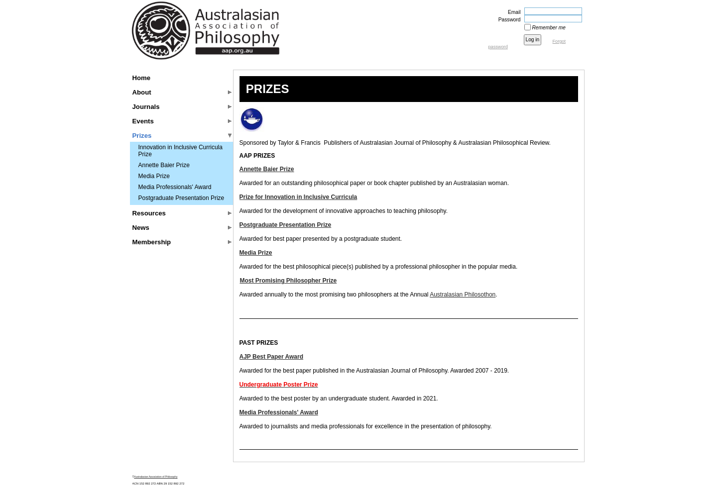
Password (508, 19)
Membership (151, 242)
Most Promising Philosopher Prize (288, 280)
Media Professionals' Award (175, 187)
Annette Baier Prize (164, 165)
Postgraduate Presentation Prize (181, 198)
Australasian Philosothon (462, 294)
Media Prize (154, 176)
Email (512, 12)
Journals (146, 106)
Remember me (549, 27)
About (141, 92)
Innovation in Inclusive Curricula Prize (180, 151)
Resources (149, 213)
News (140, 227)
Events (143, 121)
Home (141, 78)
